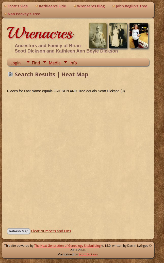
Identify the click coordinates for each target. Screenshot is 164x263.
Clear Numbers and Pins (51, 231)
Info (73, 63)
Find (36, 63)
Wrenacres (39, 33)
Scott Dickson (87, 254)
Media (54, 63)
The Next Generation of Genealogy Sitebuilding (67, 245)
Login (15, 63)
